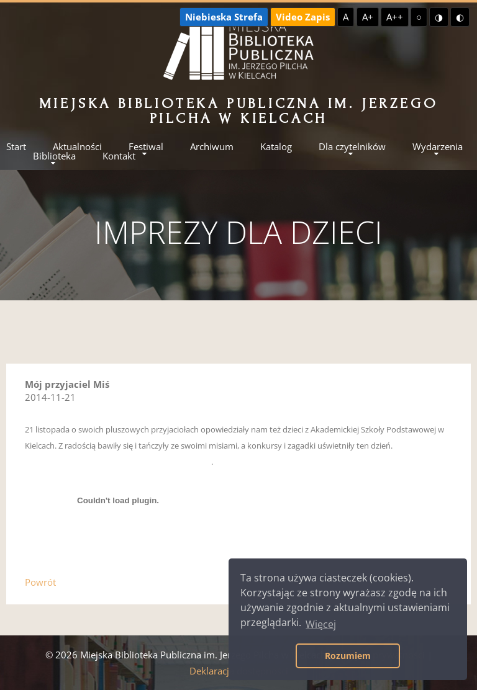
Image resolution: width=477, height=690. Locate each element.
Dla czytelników (352, 146)
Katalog (276, 146)
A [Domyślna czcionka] (345, 17)
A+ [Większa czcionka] (367, 17)
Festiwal (146, 146)
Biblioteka (54, 156)
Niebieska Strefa (224, 17)
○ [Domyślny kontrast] (419, 17)
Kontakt (118, 156)
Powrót (40, 582)
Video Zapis (303, 17)
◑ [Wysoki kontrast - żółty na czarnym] (439, 17)
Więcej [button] (321, 624)
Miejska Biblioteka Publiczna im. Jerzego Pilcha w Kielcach (238, 111)
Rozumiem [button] (348, 655)
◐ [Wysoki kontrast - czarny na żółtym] (460, 17)
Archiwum (212, 146)
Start (16, 146)
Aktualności (77, 146)
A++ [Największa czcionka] (394, 17)
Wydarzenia (437, 146)
